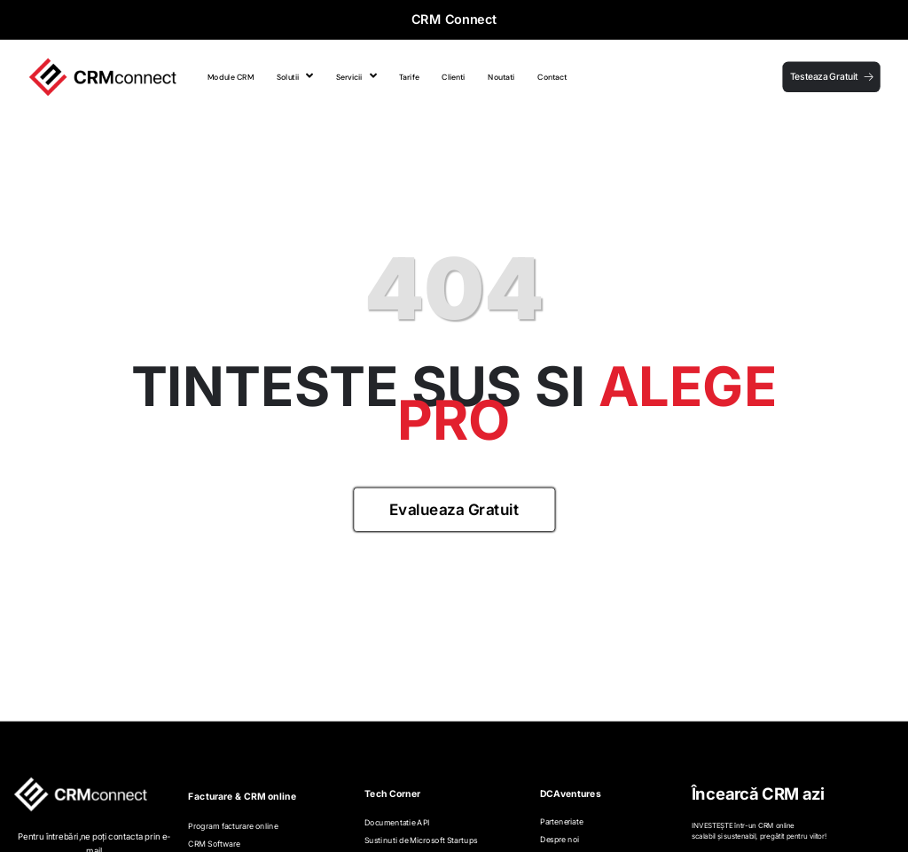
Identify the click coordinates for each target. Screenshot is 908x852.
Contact (552, 77)
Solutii (295, 76)
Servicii (356, 76)
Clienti (453, 77)
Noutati (501, 77)
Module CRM (230, 77)
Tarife (409, 77)
